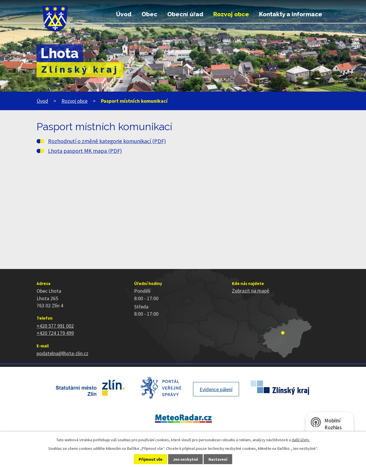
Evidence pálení (216, 389)
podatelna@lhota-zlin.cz (62, 353)
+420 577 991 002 (55, 325)
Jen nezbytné (185, 459)
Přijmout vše (150, 459)
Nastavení (217, 459)
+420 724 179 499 (55, 333)
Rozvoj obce (231, 14)
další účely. (301, 439)
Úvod (124, 14)
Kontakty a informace (290, 14)
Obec (149, 14)
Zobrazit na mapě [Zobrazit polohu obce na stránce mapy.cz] (250, 290)
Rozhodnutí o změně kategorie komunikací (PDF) (107, 141)
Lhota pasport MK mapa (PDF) (85, 150)
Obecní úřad (185, 14)
